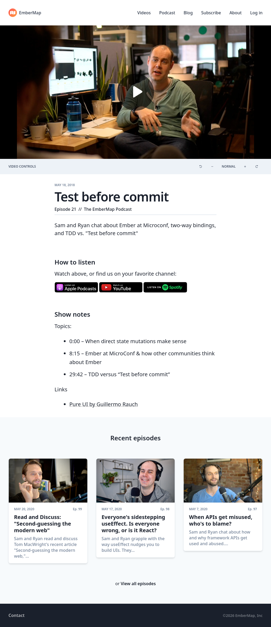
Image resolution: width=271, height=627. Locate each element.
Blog (188, 13)
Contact (16, 615)
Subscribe (211, 13)
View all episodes (138, 583)
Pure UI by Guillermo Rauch (103, 404)
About (235, 13)
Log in (256, 13)
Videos (144, 13)
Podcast (167, 13)
